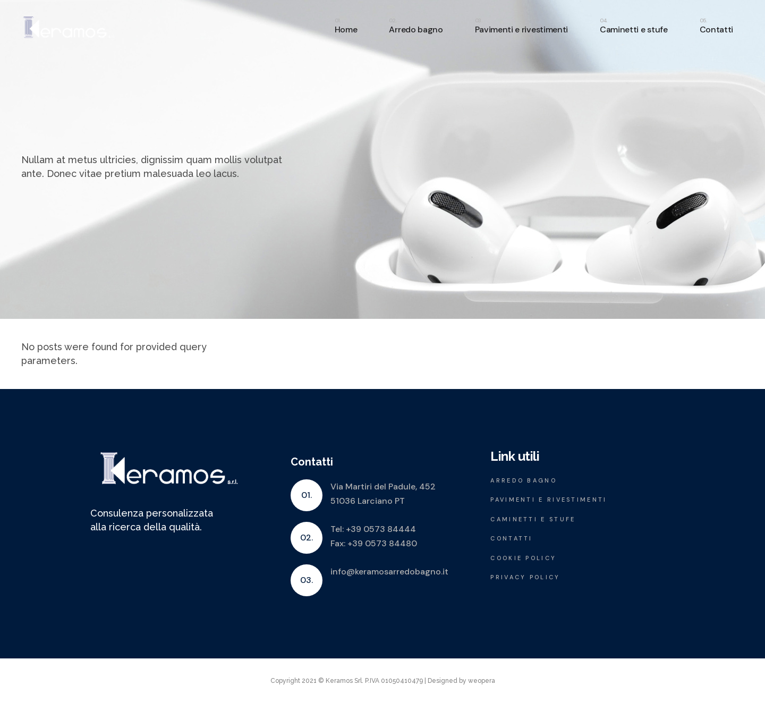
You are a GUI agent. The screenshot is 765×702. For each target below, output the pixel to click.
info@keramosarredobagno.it (389, 571)
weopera (481, 680)
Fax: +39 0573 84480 (373, 543)
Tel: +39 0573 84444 (373, 529)
